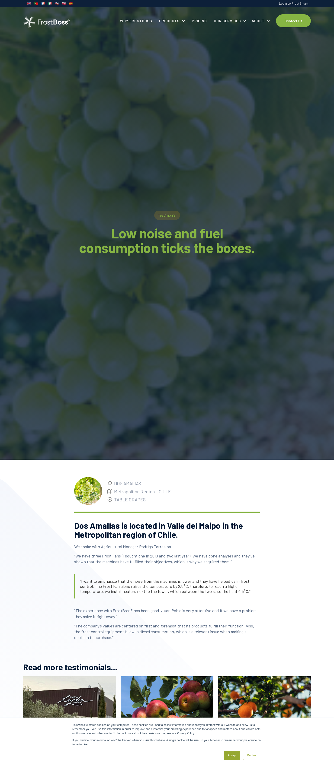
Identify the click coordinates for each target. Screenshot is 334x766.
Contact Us (293, 21)
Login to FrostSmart (293, 3)
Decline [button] (251, 755)
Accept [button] (232, 755)
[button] (172, 21)
